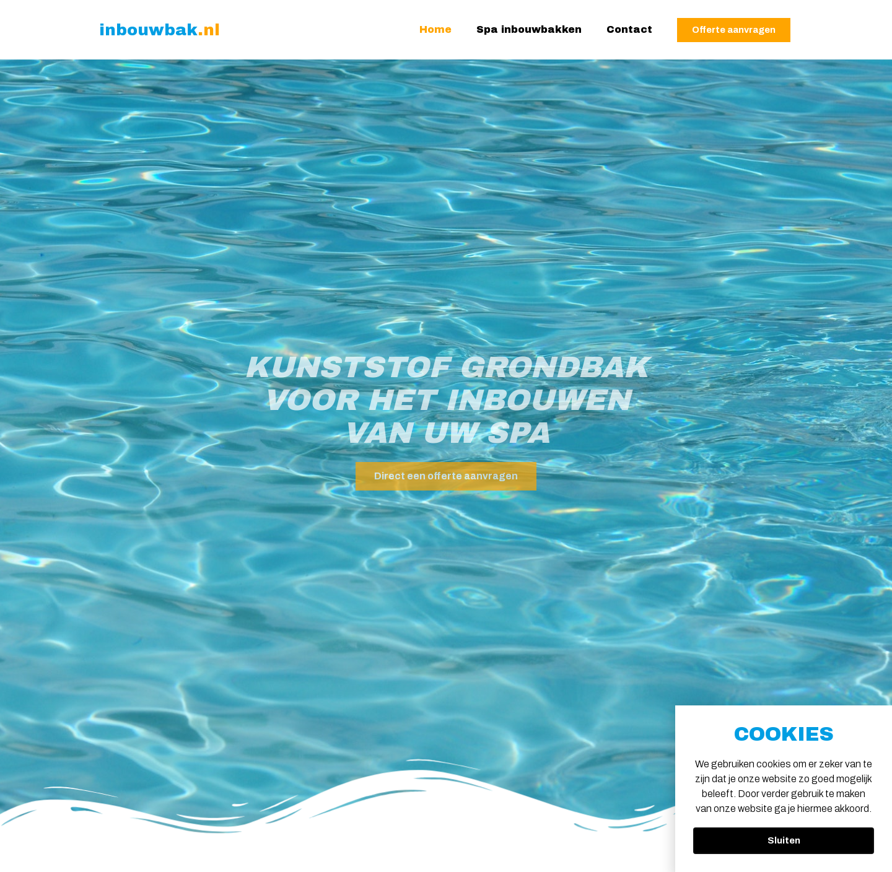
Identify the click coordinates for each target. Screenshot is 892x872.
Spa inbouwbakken (529, 29)
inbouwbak (159, 29)
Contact (629, 29)
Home (435, 29)
